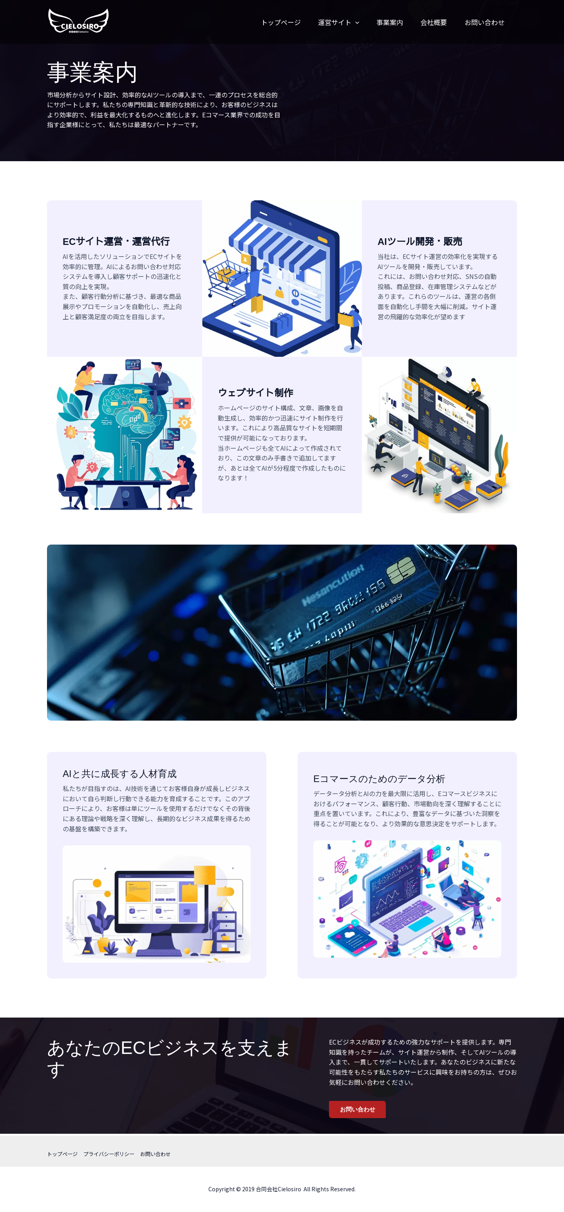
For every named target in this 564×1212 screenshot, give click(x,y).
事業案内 (378, 22)
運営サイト (324, 22)
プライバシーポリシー (113, 1154)
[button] (341, 22)
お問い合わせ (477, 22)
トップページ (265, 22)
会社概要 (424, 22)
